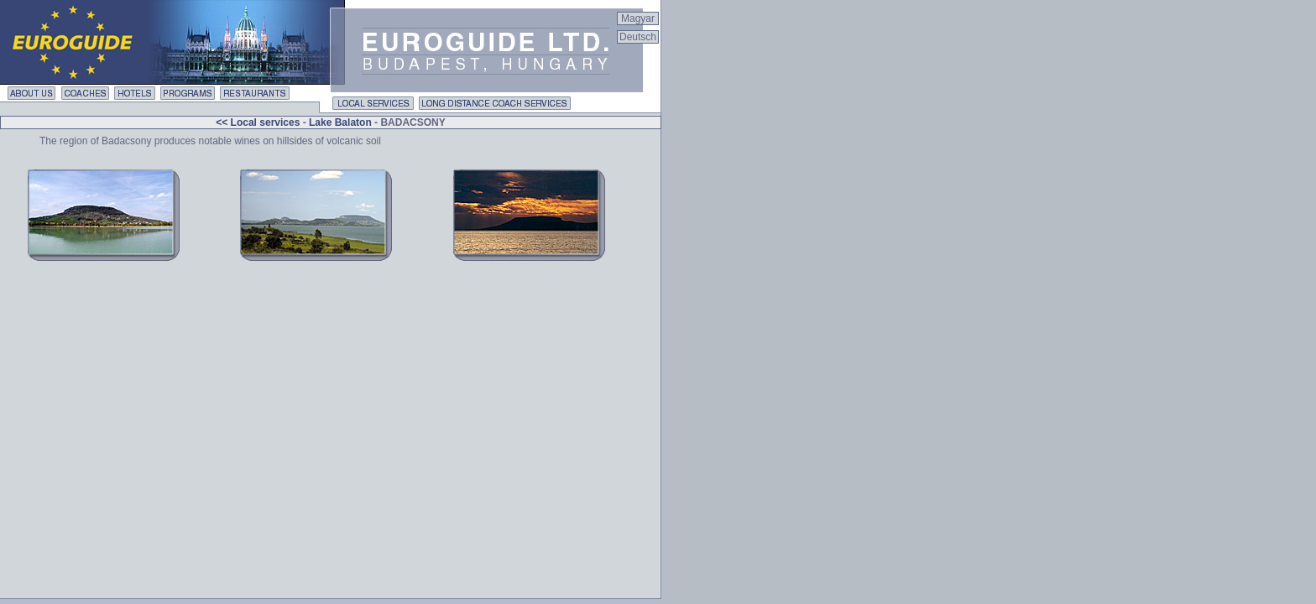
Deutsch (637, 37)
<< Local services (259, 122)
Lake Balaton (340, 122)
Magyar (638, 18)
